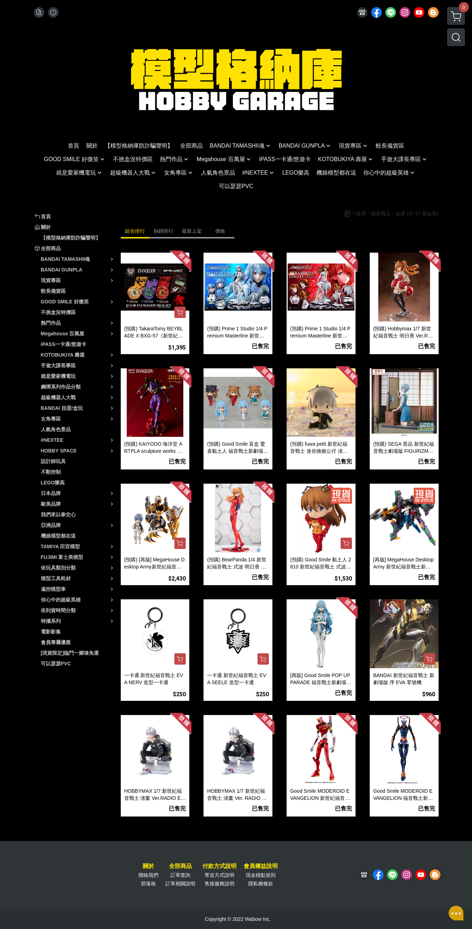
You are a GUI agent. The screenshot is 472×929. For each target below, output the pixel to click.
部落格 (148, 883)
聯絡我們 (148, 875)
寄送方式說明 (219, 875)
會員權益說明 (261, 866)
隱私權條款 (260, 883)
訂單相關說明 (180, 883)
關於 (148, 866)
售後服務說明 (219, 883)
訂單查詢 (180, 875)
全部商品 (180, 866)
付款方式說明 (219, 866)
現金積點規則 (261, 875)
